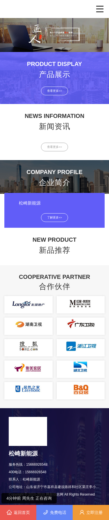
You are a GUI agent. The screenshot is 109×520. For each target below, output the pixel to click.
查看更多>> (54, 91)
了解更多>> (54, 217)
